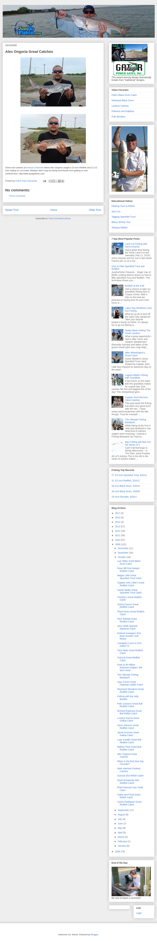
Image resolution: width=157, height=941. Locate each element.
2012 (118, 531)
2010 (118, 540)
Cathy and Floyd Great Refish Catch (128, 796)
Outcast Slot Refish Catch (130, 775)
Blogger (94, 934)
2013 (118, 526)
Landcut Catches (120, 106)
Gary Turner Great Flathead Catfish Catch (130, 683)
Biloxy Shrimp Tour (121, 222)
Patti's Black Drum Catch (124, 95)
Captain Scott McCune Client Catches (136, 398)
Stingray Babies (120, 227)
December (123, 548)
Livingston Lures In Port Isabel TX (129, 644)
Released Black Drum (123, 100)
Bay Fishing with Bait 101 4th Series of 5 (138, 443)
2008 (118, 851)
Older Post (95, 210)
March (121, 837)
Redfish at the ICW (134, 285)
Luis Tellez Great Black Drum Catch (128, 562)
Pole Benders (118, 116)
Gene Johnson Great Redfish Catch (128, 726)
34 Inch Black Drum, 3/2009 (126, 491)
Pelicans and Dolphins (123, 111)
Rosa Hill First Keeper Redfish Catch (128, 569)
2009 (118, 544)
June (120, 823)
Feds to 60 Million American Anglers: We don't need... (129, 667)
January (122, 845)
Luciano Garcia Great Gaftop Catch (128, 719)
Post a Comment (17, 196)
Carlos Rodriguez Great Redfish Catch (129, 803)
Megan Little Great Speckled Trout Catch (129, 577)
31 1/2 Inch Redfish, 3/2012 (126, 480)
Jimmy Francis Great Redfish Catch (127, 605)
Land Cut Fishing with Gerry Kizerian (136, 245)
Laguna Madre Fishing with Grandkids (136, 376)
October (122, 557)
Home (53, 210)
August (121, 814)
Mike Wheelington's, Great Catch (135, 354)
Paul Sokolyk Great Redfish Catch (127, 620)
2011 (118, 535)
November (123, 552)
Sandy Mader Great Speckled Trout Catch (129, 591)
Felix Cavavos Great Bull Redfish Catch (129, 705)
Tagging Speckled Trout (123, 216)
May (120, 828)
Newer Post (11, 210)
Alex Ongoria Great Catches (29, 52)
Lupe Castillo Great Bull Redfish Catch (129, 741)
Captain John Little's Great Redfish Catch (130, 584)
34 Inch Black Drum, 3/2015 (126, 486)
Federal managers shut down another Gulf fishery (129, 636)
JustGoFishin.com (31, 12)
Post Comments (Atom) (60, 218)
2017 (118, 513)
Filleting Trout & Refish (123, 206)
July (120, 819)
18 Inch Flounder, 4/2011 (124, 496)
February (123, 841)
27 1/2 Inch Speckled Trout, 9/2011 (129, 475)
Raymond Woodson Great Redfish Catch (130, 690)
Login (139, 913)
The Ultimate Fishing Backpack (127, 676)
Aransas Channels (34, 167)
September (124, 810)
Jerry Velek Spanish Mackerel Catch (127, 627)
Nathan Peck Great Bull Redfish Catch (129, 748)
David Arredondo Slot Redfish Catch (128, 781)
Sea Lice (116, 211)
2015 (118, 517)
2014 (118, 522)
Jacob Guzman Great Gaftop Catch (128, 734)
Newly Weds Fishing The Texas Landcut (137, 331)
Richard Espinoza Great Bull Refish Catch (129, 712)
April (120, 832)
